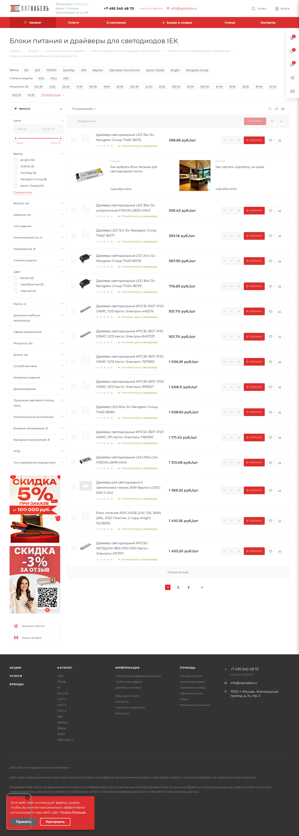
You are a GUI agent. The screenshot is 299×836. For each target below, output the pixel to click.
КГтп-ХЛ (62, 693)
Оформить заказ (191, 693)
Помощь (187, 667)
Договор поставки (128, 687)
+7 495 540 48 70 (119, 9)
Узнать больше (73, 812)
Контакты (122, 701)
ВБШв (61, 728)
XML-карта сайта (127, 695)
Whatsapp (64, 4)
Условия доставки (192, 681)
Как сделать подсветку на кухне (240, 167)
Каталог (64, 667)
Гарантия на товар (193, 687)
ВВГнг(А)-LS (65, 739)
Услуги (16, 676)
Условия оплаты (191, 676)
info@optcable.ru (184, 8)
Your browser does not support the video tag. (19, 811)
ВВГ (60, 716)
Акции (15, 667)
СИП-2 (61, 699)
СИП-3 (61, 705)
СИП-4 (62, 710)
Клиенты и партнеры (130, 707)
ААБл (61, 734)
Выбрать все (87, 121)
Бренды (17, 684)
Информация (127, 667)
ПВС (60, 676)
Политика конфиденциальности (138, 676)
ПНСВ (61, 681)
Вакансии (122, 713)
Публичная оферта (128, 681)
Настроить (55, 822)
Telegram (81, 4)
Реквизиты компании (195, 705)
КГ (59, 687)
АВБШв (62, 722)
